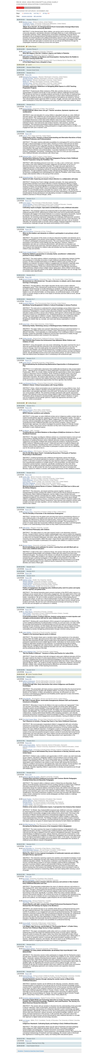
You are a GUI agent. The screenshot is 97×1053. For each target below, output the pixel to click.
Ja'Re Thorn (26, 25)
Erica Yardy (26, 478)
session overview (27, 16)
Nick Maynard (27, 60)
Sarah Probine (27, 799)
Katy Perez (26, 84)
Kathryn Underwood (29, 681)
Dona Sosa (26, 851)
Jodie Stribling (27, 632)
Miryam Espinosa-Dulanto (31, 279)
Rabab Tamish (27, 51)
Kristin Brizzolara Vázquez (31, 850)
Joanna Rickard (27, 204)
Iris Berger (26, 430)
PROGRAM (20, 7)
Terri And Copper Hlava (30, 719)
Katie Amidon (27, 924)
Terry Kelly (26, 902)
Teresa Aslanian (28, 749)
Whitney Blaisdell (28, 581)
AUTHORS (28, 7)
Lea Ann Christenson (29, 746)
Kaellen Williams (28, 451)
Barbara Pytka (27, 901)
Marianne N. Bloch (28, 484)
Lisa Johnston (27, 615)
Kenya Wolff (26, 923)
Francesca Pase (28, 512)
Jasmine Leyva (27, 83)
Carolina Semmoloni (29, 586)
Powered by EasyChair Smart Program (34, 1051)
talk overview (38, 16)
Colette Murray (27, 584)
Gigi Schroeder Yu (28, 848)
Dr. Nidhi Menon (28, 611)
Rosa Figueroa (27, 80)
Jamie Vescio (27, 362)
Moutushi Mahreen (28, 303)
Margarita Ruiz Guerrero (30, 77)
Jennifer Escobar (28, 78)
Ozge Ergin (26, 324)
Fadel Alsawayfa (28, 55)
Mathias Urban (27, 580)
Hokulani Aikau (27, 411)
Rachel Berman (27, 976)
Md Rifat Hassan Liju (29, 824)
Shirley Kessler (27, 338)
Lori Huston (26, 1020)
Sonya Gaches (27, 108)
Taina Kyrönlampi (28, 231)
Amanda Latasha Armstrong (31, 998)
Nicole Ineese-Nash (29, 682)
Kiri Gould (26, 878)
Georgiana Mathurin (29, 977)
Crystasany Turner (28, 23)
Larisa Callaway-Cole (29, 651)
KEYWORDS (36, 7)
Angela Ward (27, 206)
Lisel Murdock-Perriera (30, 383)
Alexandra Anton (28, 177)
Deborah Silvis (27, 156)
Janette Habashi (28, 583)
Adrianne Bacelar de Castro (31, 777)
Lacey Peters (27, 481)
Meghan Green (27, 22)
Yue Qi (25, 136)
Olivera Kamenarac (29, 880)
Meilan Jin (26, 81)
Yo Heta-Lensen (28, 803)
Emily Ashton (27, 203)
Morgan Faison (27, 545)
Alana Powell (27, 613)
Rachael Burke (27, 802)
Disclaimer (20, 1051)
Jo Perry (25, 805)
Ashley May (26, 477)
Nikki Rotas (26, 528)
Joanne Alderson (28, 800)
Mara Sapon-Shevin (29, 948)
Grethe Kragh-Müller (29, 745)
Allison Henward (28, 410)
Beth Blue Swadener (29, 483)
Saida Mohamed (28, 480)
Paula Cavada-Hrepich (30, 252)
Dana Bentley (27, 698)
